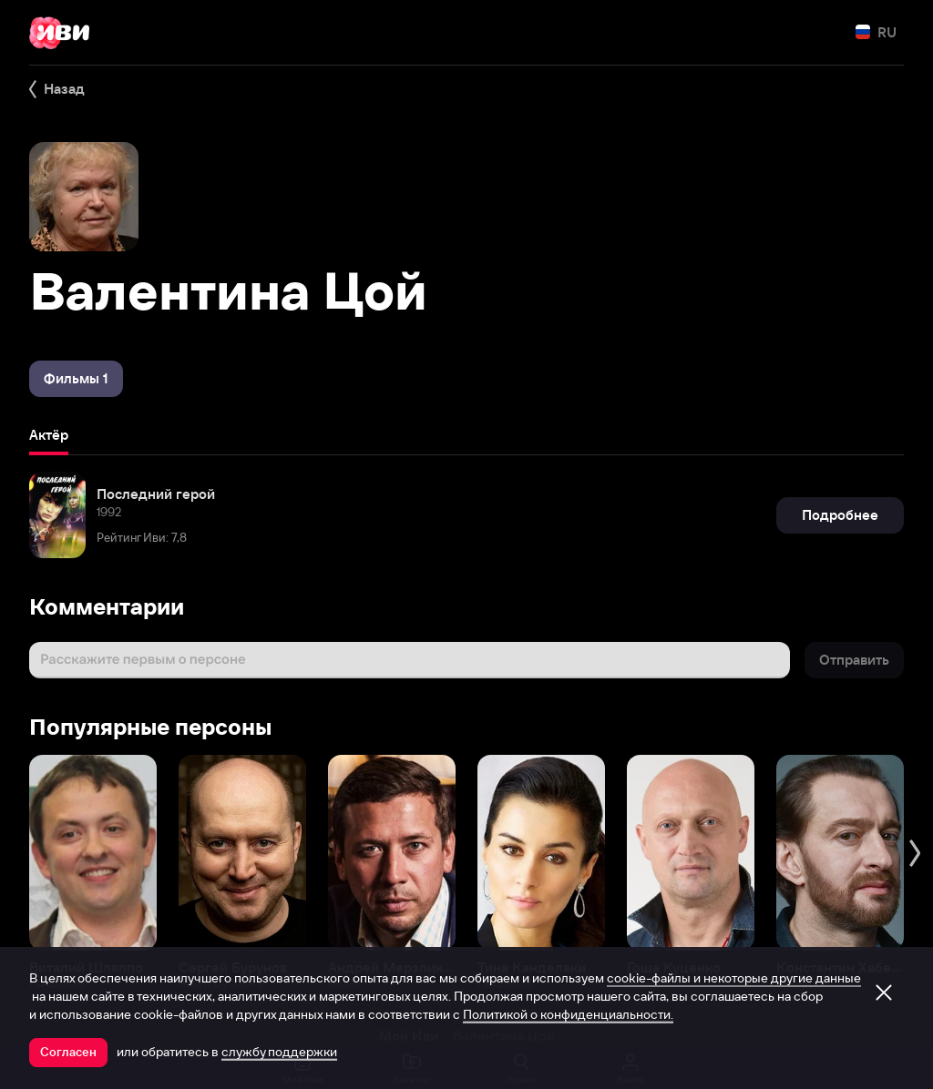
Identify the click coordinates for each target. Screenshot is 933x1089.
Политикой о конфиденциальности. (568, 1014)
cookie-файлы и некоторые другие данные (734, 978)
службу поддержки (279, 1051)
